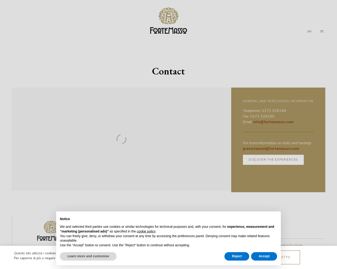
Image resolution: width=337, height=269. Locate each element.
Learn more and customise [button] (88, 256)
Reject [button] (237, 256)
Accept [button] (264, 256)
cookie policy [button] (146, 231)
